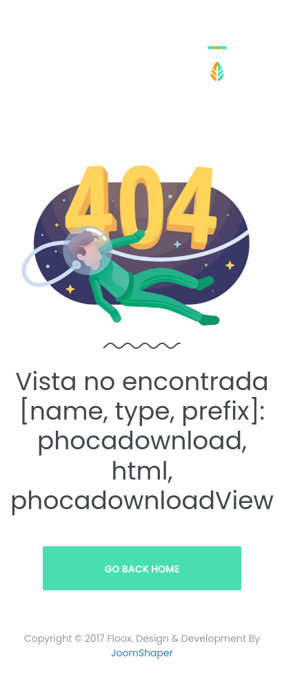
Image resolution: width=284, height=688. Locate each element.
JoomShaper (142, 653)
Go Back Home (142, 569)
